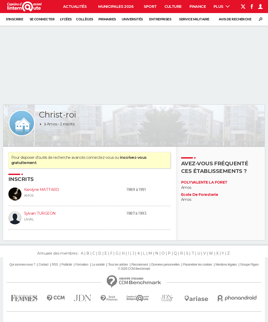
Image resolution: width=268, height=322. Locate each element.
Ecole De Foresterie (199, 194)
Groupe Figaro (249, 264)
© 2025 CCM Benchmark (134, 269)
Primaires (107, 19)
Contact (43, 264)
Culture (173, 6)
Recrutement (139, 264)
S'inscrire (14, 19)
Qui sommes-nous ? (22, 264)
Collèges (84, 19)
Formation (81, 264)
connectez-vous (100, 157)
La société (98, 264)
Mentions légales (226, 264)
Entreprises (160, 19)
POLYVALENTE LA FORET (204, 182)
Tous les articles (118, 264)
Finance (197, 6)
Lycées (66, 19)
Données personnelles (165, 264)
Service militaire (194, 19)
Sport (150, 6)
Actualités (75, 6)
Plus (222, 6)
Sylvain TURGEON (40, 213)
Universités (132, 19)
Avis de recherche (235, 19)
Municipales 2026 (115, 6)
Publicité (66, 264)
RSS (55, 264)
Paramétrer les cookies (197, 264)
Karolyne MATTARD (41, 189)
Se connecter (42, 19)
